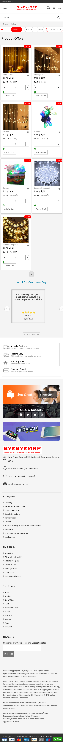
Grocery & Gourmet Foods (16, 533)
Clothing (8, 502)
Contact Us (9, 572)
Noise (7, 611)
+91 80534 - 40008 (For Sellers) (21, 476)
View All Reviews (31, 334)
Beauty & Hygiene (12, 514)
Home (5, 24)
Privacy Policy (11, 568)
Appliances (10, 537)
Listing (13, 24)
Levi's (7, 592)
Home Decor (10, 518)
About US (9, 553)
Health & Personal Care (15, 506)
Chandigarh (38, 671)
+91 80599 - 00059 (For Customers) (23, 468)
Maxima (8, 619)
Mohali (46, 671)
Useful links (6, 1)
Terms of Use (10, 564)
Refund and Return (13, 576)
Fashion (8, 521)
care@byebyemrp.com (18, 484)
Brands (29, 29)
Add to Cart (9, 95)
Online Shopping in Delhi (13, 671)
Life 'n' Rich (9, 600)
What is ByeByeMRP (13, 557)
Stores (40, 29)
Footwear (9, 529)
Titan (7, 623)
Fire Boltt (8, 627)
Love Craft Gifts (11, 607)
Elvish (7, 604)
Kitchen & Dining (12, 510)
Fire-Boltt (8, 615)
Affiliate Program (12, 561)
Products (17, 29)
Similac (8, 596)
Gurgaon (28, 671)
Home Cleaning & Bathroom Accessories (23, 525)
